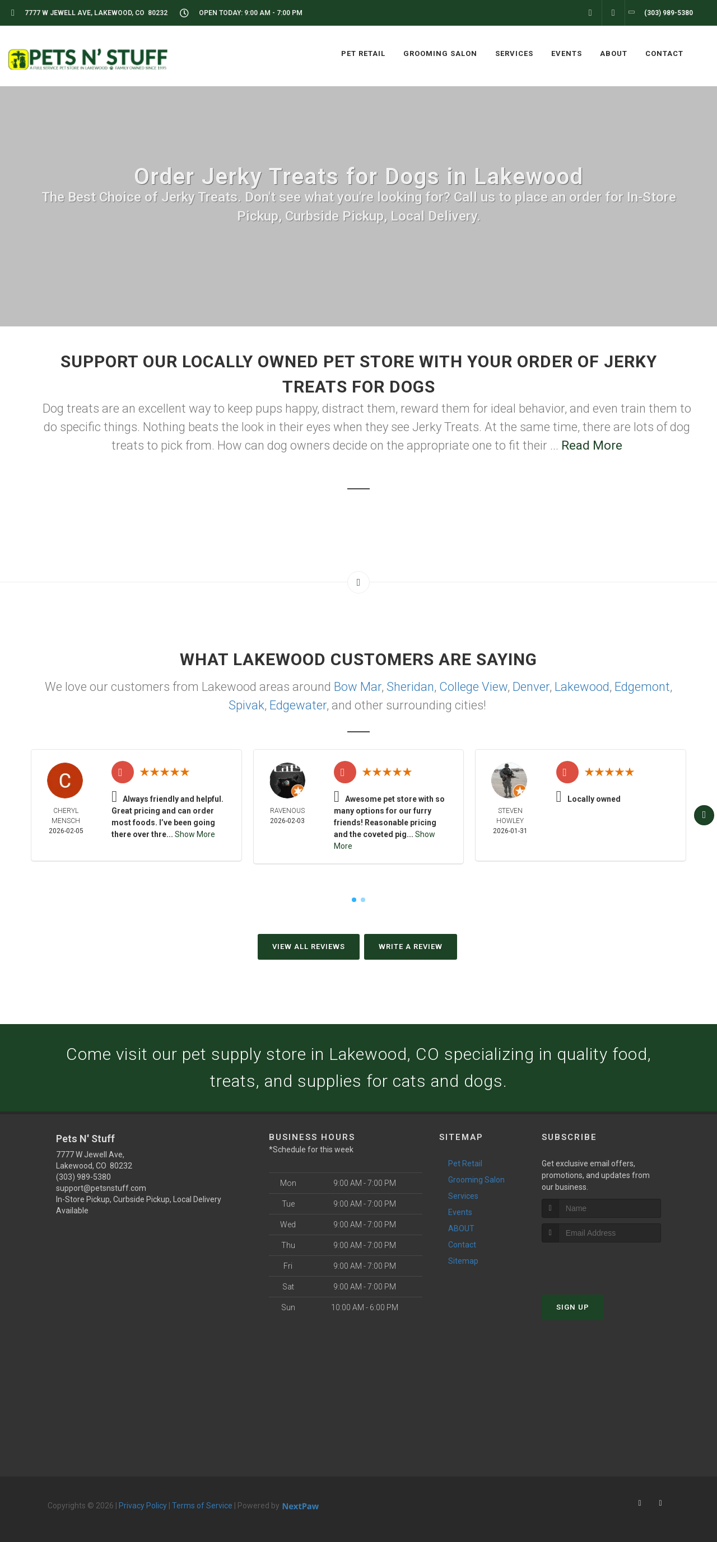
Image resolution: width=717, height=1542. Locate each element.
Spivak (246, 705)
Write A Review (411, 946)
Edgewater (298, 705)
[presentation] (601, 1263)
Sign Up (572, 1307)
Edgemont (642, 687)
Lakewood (582, 687)
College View (473, 687)
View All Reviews (308, 946)
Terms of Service (202, 1505)
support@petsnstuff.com (101, 1188)
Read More (591, 445)
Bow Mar (357, 687)
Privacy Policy (143, 1505)
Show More (195, 834)
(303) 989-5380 (83, 1176)
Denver (531, 687)
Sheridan (410, 687)
